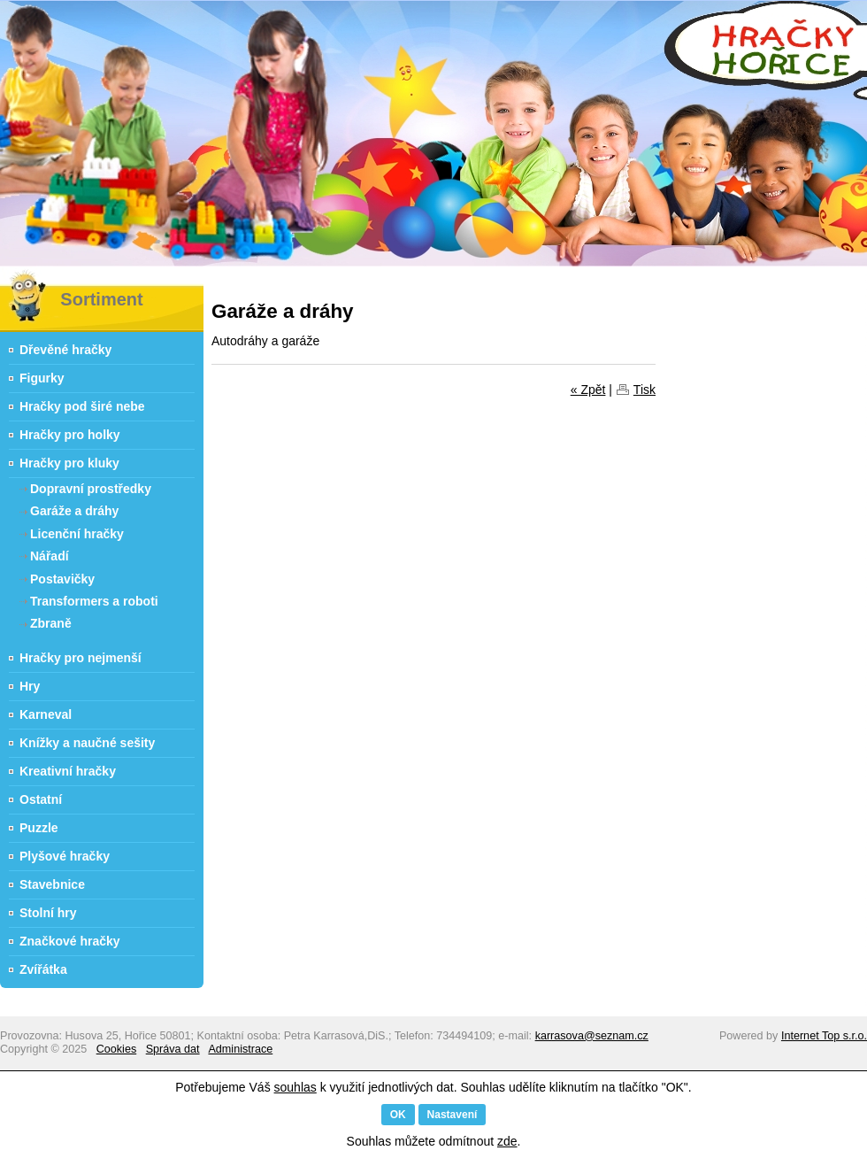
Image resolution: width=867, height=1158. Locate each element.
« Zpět (588, 389)
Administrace (240, 1049)
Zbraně (51, 623)
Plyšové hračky (64, 856)
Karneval (45, 714)
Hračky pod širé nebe (82, 406)
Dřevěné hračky (65, 350)
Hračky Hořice (12, 280)
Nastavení (452, 1114)
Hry (29, 686)
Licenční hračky (77, 534)
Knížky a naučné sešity (87, 743)
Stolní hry (48, 913)
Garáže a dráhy (74, 511)
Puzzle (38, 828)
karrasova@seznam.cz (591, 1036)
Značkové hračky (69, 941)
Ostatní (40, 799)
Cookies (116, 1049)
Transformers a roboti (94, 601)
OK (398, 1114)
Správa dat (173, 1049)
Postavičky (62, 579)
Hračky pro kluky (69, 463)
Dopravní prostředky (90, 489)
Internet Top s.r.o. (824, 1036)
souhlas (295, 1087)
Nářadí (49, 556)
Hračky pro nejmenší (80, 658)
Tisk (644, 389)
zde (507, 1141)
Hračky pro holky (69, 435)
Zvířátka (43, 969)
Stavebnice (52, 884)
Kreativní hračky (67, 771)
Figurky (42, 378)
